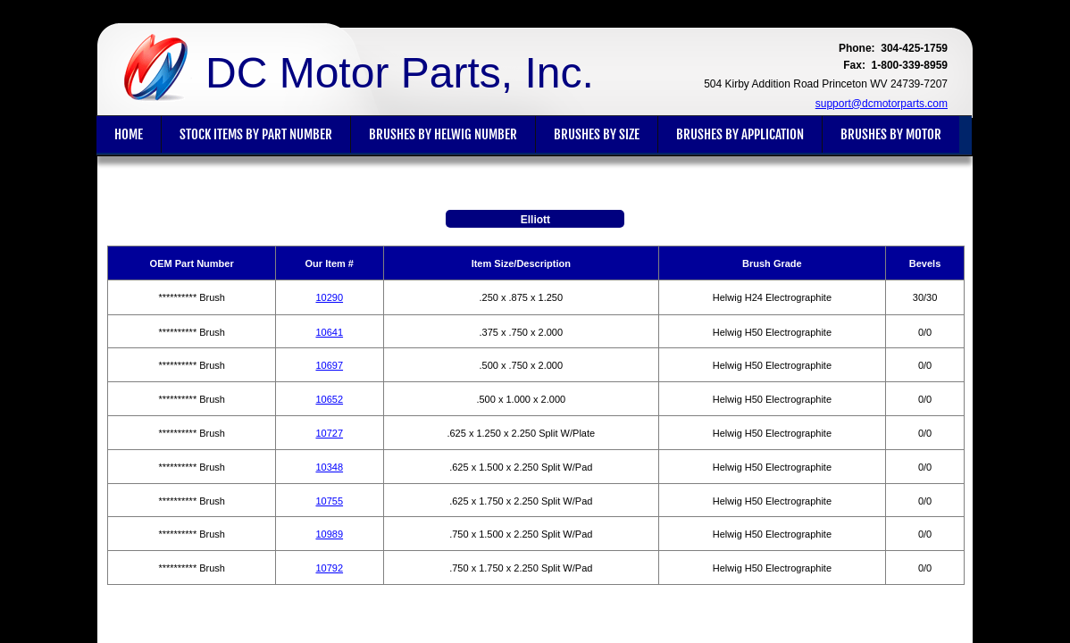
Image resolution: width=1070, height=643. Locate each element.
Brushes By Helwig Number (443, 134)
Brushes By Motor (890, 134)
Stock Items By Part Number (256, 134)
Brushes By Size (596, 134)
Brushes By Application (740, 134)
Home (128, 134)
